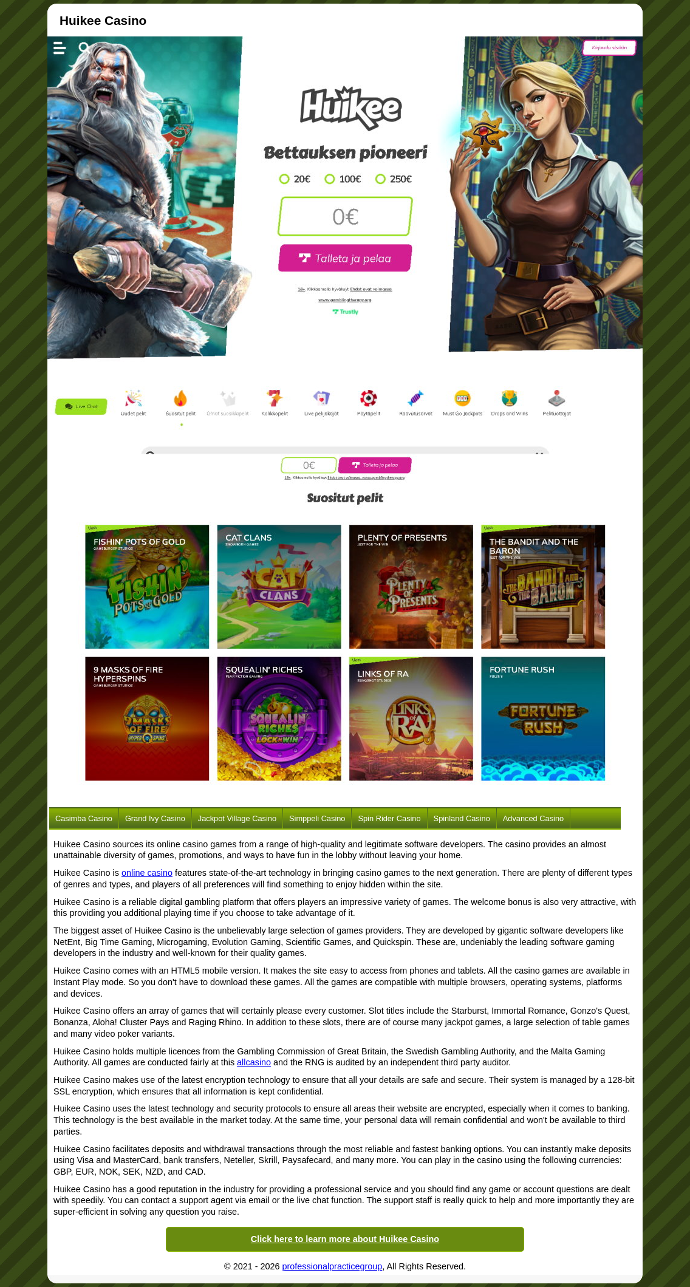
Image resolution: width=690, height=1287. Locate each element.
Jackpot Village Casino (237, 818)
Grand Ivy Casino (155, 818)
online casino (146, 873)
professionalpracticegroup (332, 1266)
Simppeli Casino (317, 818)
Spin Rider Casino (389, 818)
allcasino (254, 1062)
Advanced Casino (533, 818)
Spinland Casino (462, 818)
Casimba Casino (83, 818)
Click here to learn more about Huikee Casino (345, 1239)
